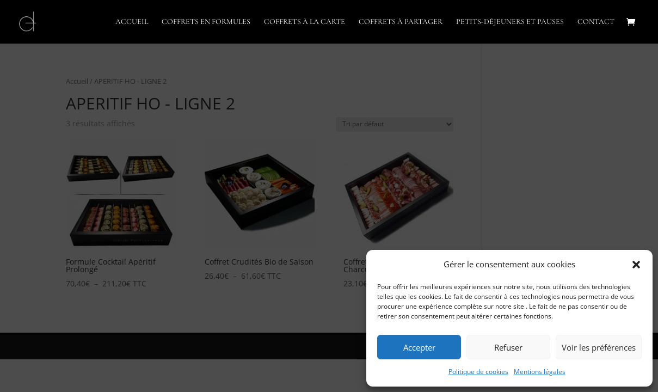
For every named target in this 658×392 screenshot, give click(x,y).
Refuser (508, 347)
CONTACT (595, 22)
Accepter (419, 347)
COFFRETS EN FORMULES (206, 22)
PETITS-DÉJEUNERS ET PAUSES (510, 22)
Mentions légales (539, 371)
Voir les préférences (599, 347)
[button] (636, 264)
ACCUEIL (131, 22)
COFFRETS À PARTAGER (400, 22)
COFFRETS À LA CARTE (304, 22)
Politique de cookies (478, 371)
